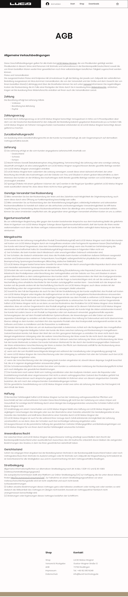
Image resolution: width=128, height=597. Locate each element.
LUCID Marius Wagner (67, 63)
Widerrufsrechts (98, 87)
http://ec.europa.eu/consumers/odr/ (27, 477)
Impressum (51, 570)
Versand (87, 84)
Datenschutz (52, 574)
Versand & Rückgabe (55, 563)
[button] (119, 3)
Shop (48, 560)
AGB (47, 567)
